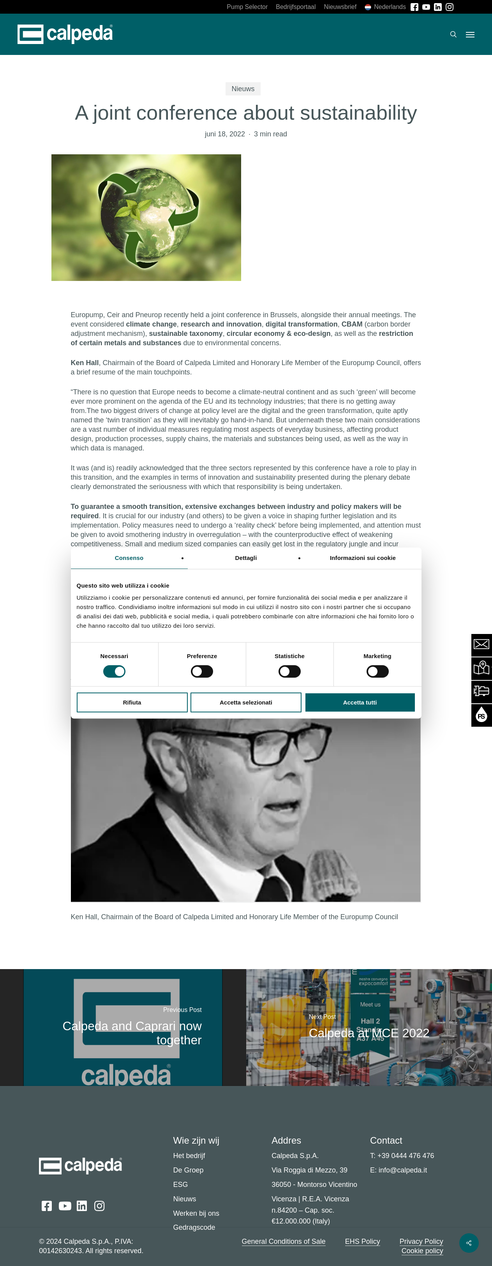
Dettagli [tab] (246, 557)
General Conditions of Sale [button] (284, 1241)
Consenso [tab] (129, 557)
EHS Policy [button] (362, 1241)
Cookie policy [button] (422, 1251)
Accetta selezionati (246, 702)
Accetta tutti (360, 702)
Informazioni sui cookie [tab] (363, 557)
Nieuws (242, 89)
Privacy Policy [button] (421, 1241)
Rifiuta (132, 702)
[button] (470, 34)
